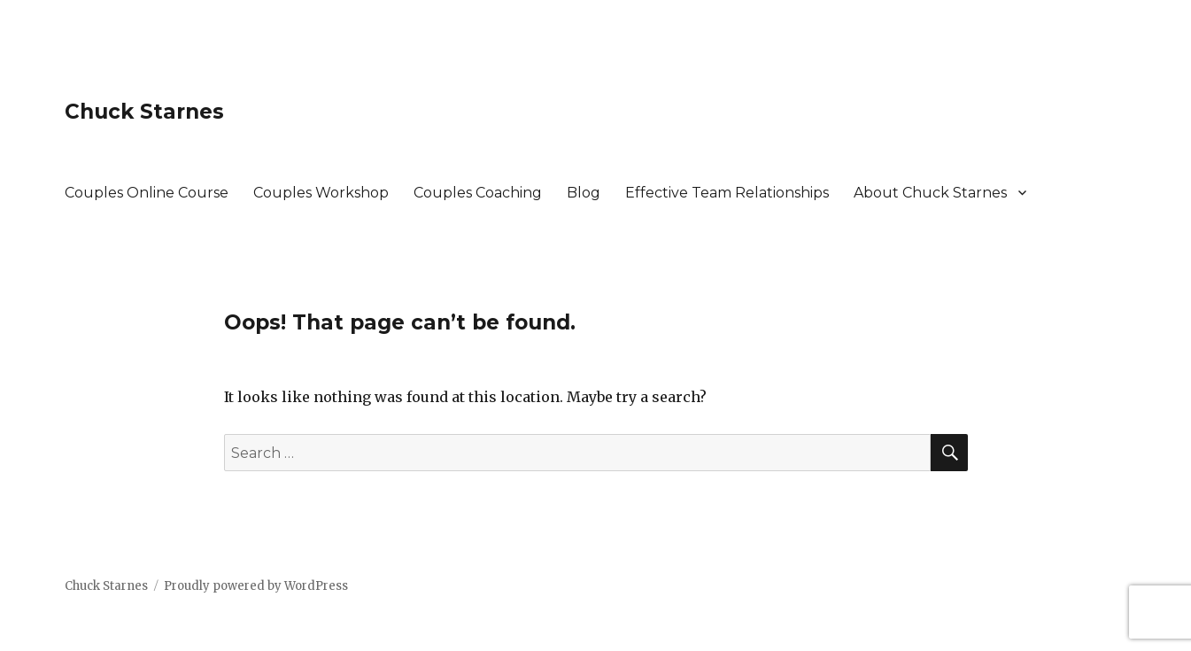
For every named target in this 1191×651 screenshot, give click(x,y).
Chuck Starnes (144, 111)
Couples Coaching (478, 192)
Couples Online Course (146, 192)
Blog (583, 192)
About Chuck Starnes (930, 192)
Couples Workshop (321, 192)
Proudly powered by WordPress (256, 585)
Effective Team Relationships (727, 192)
